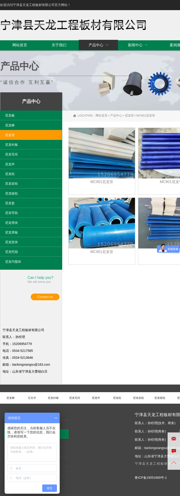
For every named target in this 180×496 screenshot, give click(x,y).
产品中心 (116, 115)
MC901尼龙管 (145, 115)
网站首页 (101, 115)
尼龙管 (129, 115)
